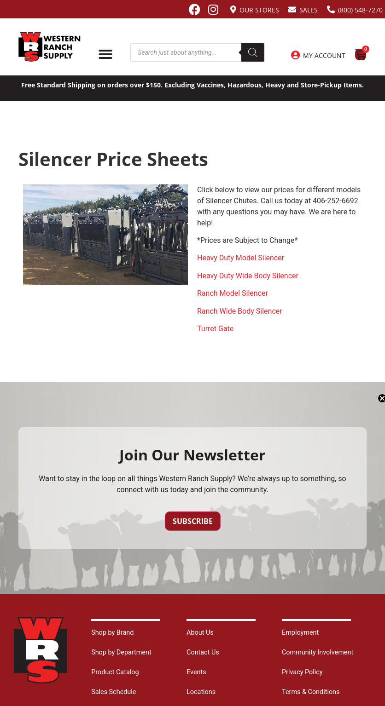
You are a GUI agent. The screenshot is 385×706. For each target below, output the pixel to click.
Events (196, 672)
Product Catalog (115, 672)
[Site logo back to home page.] (49, 47)
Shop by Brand (112, 633)
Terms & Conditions (310, 692)
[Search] (252, 52)
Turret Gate (215, 328)
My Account (324, 55)
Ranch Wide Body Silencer (239, 311)
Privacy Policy (302, 672)
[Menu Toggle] (105, 54)
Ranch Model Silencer (232, 293)
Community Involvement (317, 652)
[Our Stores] (233, 9)
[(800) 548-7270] (331, 9)
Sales (308, 10)
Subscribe (193, 521)
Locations (201, 692)
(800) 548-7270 (360, 10)
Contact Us (203, 652)
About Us (200, 633)
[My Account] (295, 55)
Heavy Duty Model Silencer (240, 257)
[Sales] (292, 9)
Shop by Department (121, 652)
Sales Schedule (113, 692)
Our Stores (259, 10)
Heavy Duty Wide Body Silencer (247, 275)
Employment (300, 633)
